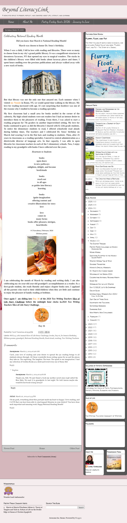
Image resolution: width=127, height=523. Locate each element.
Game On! (93, 281)
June (92, 231)
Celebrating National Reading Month (104, 277)
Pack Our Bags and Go (104, 166)
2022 (90, 327)
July (92, 227)
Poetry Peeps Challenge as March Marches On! (103, 248)
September (94, 221)
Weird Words (95, 252)
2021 (90, 330)
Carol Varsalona (95, 466)
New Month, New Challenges (101, 312)
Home (11, 21)
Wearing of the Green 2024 (101, 274)
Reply (12, 365)
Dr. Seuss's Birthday (68, 336)
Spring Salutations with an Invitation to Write (106, 153)
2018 (90, 340)
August (93, 224)
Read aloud (49, 338)
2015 (90, 350)
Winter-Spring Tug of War (101, 261)
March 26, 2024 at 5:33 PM (26, 396)
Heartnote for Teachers (99, 302)
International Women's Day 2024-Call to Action (104, 295)
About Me (28, 21)
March (93, 241)
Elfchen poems (9, 338)
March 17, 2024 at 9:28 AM (36, 375)
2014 (90, 354)
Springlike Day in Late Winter (102, 284)
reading (58, 338)
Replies (15, 370)
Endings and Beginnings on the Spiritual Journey (107, 110)
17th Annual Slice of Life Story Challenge (33, 336)
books (51, 336)
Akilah (12, 396)
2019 (90, 337)
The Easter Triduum (98, 244)
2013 (90, 357)
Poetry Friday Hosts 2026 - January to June (65, 21)
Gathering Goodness (98, 306)
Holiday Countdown (103, 138)
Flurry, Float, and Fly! (96, 38)
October (93, 218)
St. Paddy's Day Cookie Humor (101, 271)
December (94, 211)
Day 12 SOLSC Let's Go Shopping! (102, 287)
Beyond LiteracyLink (25, 9)
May (92, 234)
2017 (90, 344)
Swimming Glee (95, 309)
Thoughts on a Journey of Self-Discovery (108, 124)
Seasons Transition (97, 264)
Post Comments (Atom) (47, 457)
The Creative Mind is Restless (107, 179)
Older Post (75, 448)
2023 (90, 324)
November (94, 214)
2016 (90, 347)
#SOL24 (13, 336)
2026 (90, 201)
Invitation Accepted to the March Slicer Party (103, 256)
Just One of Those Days (99, 299)
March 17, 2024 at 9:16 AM (30, 351)
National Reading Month (34, 338)
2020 (90, 334)
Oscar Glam (95, 290)
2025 (90, 205)
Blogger (78, 518)
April (92, 237)
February (94, 316)
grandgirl (20, 338)
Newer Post (9, 448)
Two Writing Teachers (70, 338)
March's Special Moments (100, 267)
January (93, 320)
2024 (90, 208)
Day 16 (57, 336)
